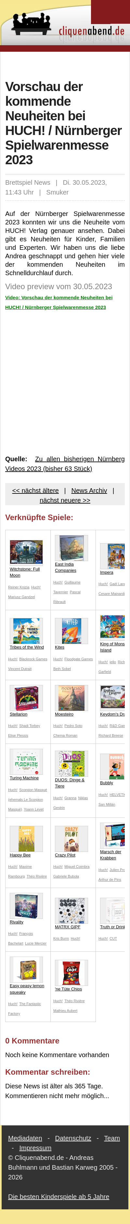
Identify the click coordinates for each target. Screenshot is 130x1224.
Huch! (36, 587)
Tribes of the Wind (27, 634)
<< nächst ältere (35, 490)
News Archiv (89, 490)
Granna (70, 798)
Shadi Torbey (29, 726)
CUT (113, 938)
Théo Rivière (37, 876)
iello (113, 662)
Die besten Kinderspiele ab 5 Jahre (58, 1196)
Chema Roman (65, 735)
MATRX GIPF (71, 913)
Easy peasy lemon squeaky (27, 976)
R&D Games (120, 726)
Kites (71, 634)
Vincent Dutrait (20, 669)
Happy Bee (26, 841)
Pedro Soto (73, 726)
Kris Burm (61, 938)
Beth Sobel (62, 669)
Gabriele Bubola (66, 876)
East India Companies (71, 554)
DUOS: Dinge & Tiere (71, 770)
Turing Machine (26, 764)
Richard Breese (110, 735)
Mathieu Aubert (65, 1011)
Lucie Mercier (35, 943)
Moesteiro (71, 701)
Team (112, 1138)
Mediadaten (25, 1138)
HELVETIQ (118, 795)
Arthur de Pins (109, 879)
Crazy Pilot (71, 841)
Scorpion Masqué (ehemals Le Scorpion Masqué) (27, 799)
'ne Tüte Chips (71, 975)
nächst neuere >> (65, 500)
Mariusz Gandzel (21, 597)
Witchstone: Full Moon (26, 559)
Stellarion (26, 701)
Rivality (26, 908)
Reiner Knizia (18, 587)
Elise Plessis (18, 735)
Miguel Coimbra (76, 866)
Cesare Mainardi (111, 594)
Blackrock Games (33, 659)
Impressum (35, 1147)
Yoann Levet (34, 809)
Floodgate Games (78, 659)
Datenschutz (73, 1138)
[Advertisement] (65, 65)
